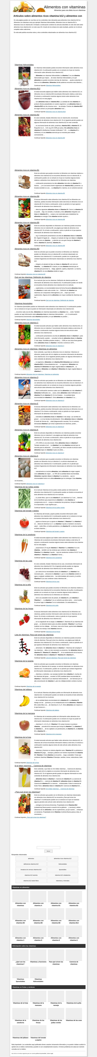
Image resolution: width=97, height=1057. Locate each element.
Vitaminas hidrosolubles (24, 65)
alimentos (31, 858)
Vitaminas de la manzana (25, 713)
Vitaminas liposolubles (23, 303)
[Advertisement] (48, 48)
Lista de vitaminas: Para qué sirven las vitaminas (34, 635)
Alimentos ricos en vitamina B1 (27, 170)
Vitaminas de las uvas (23, 561)
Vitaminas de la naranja (24, 661)
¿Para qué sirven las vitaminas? (27, 792)
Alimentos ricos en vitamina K (26, 430)
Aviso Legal (50, 1053)
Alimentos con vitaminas (64, 7)
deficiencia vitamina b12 (31, 864)
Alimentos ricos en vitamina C (26, 323)
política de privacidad (41, 1053)
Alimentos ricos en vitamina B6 (27, 196)
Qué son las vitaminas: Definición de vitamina (33, 277)
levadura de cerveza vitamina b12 (31, 869)
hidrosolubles (63, 864)
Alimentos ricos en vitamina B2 (27, 115)
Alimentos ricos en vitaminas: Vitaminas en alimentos (36, 349)
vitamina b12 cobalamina (62, 875)
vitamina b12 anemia (31, 875)
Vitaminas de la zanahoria (25, 535)
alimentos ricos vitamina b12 (62, 858)
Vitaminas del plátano (23, 689)
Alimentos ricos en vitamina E (26, 404)
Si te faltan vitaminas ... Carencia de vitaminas (33, 766)
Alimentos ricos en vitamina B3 (27, 249)
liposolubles (62, 869)
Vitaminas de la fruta (23, 737)
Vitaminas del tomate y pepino (27, 511)
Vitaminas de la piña (23, 585)
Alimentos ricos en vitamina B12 (27, 89)
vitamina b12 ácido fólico (31, 880)
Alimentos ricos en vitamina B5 (27, 223)
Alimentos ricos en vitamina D (26, 377)
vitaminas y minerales (62, 880)
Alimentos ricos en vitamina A (26, 456)
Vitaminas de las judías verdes (27, 487)
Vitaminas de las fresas (24, 609)
